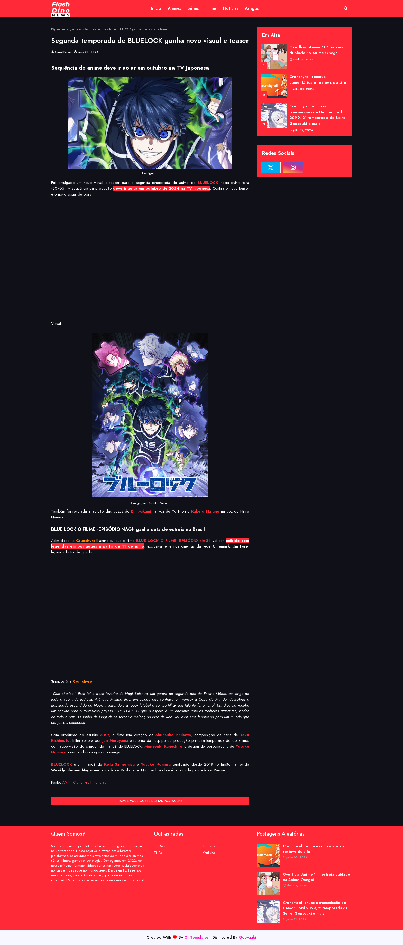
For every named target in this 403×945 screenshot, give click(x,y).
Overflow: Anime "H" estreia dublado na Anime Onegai (316, 50)
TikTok (158, 852)
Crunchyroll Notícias (89, 782)
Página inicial (60, 29)
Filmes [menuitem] (210, 8)
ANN (66, 782)
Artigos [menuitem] (252, 8)
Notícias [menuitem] (230, 8)
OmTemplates (196, 937)
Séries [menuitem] (193, 8)
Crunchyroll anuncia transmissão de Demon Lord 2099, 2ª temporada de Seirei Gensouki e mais (318, 114)
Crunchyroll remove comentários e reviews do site (317, 79)
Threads (209, 846)
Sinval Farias (63, 52)
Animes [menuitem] (174, 8)
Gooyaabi (248, 937)
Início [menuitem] (156, 8)
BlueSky (159, 846)
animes (76, 29)
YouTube (209, 852)
